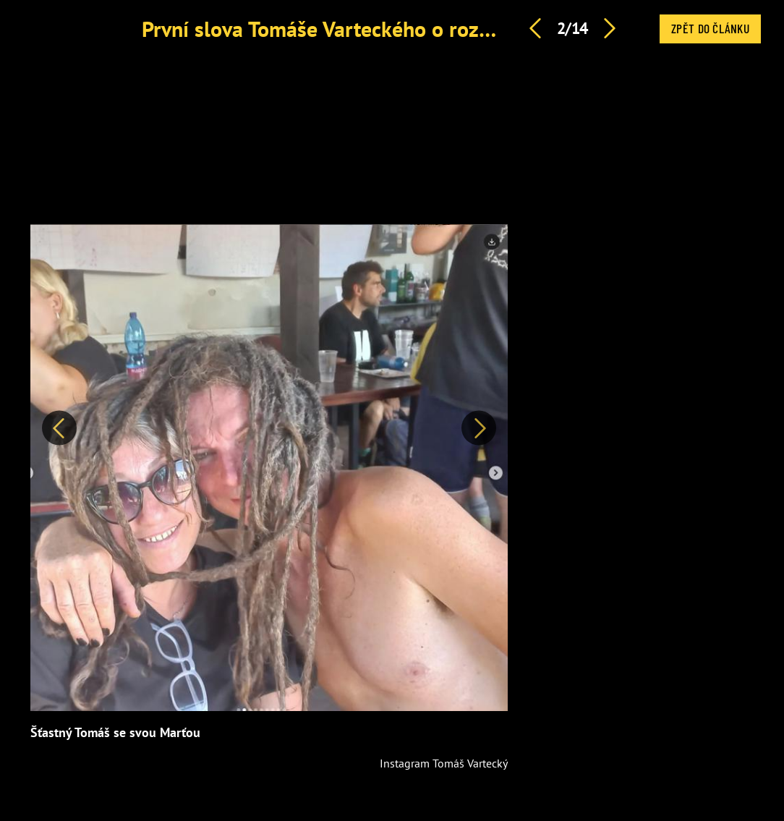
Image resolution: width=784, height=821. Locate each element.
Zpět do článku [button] (710, 28)
